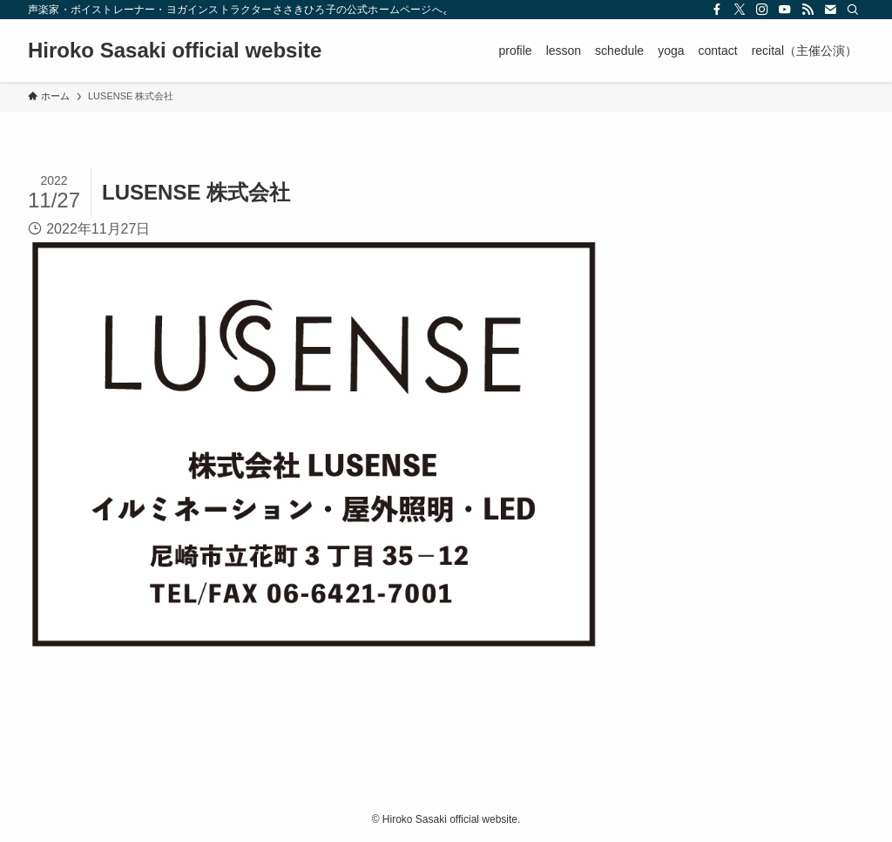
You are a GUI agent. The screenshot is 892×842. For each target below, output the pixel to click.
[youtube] (785, 9)
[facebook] (717, 9)
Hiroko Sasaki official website (174, 50)
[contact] (830, 9)
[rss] (807, 9)
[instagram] (762, 9)
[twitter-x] (739, 9)
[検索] (852, 9)
